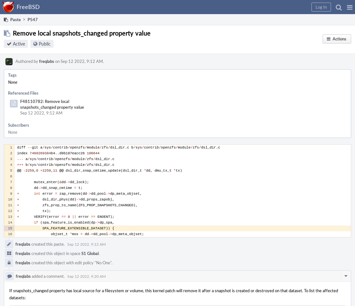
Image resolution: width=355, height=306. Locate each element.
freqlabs (46, 61)
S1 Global (90, 253)
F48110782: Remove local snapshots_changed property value (52, 104)
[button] (349, 7)
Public (45, 44)
